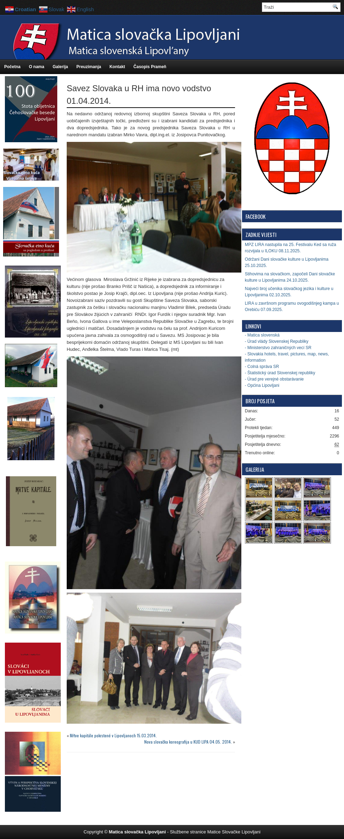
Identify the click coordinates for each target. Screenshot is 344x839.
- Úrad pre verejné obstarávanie (274, 379)
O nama (36, 66)
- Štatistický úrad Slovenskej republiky (280, 372)
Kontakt (117, 66)
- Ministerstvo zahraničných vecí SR (278, 347)
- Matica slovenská (262, 335)
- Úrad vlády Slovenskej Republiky (276, 341)
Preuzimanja (88, 66)
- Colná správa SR (262, 366)
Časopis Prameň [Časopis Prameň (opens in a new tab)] (149, 66)
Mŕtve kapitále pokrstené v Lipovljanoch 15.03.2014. (113, 735)
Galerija (60, 66)
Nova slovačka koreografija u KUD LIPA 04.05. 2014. (188, 742)
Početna (12, 66)
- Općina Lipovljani (262, 385)
